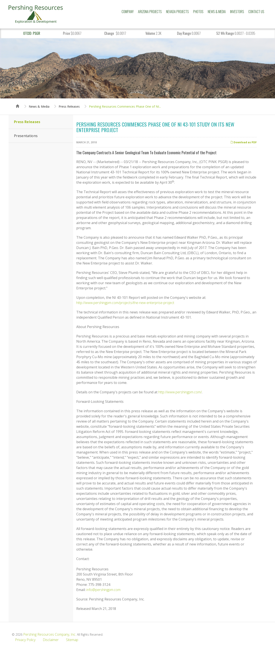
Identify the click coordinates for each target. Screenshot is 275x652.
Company (128, 11)
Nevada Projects (177, 11)
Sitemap (72, 639)
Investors (237, 11)
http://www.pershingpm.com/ (180, 392)
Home (18, 102)
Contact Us (256, 11)
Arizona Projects (150, 11)
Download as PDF (243, 142)
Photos (198, 11)
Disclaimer (51, 639)
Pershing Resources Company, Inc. (49, 634)
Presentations (26, 135)
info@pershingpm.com (103, 589)
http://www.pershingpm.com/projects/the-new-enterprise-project (125, 302)
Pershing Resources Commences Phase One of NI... (125, 106)
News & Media (217, 11)
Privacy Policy (25, 639)
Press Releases (69, 106)
